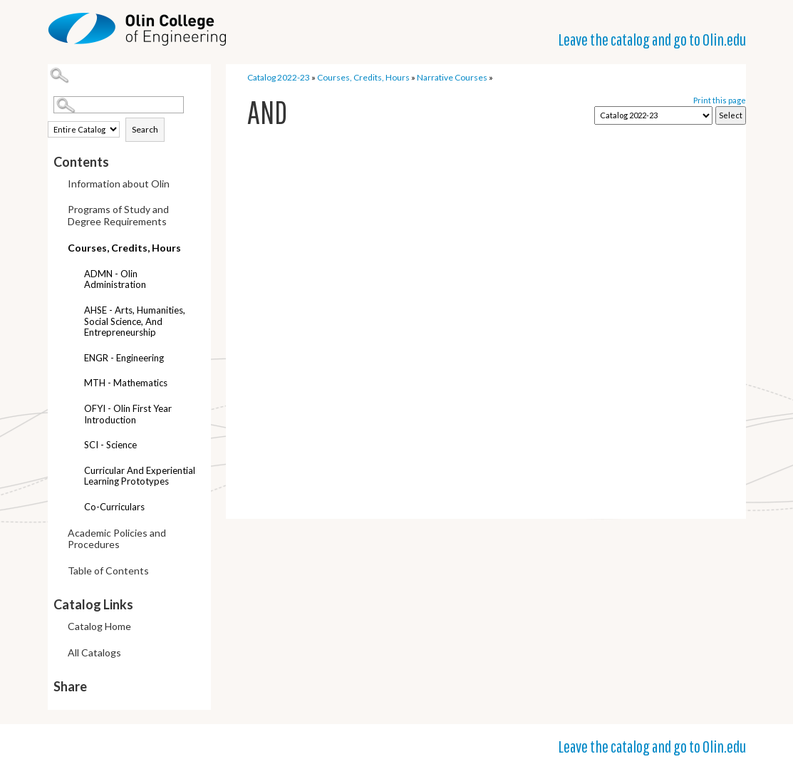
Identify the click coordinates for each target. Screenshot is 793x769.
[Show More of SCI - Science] (73, 446)
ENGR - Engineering (124, 357)
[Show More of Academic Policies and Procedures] (57, 534)
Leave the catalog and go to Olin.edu (652, 39)
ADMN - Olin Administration (115, 279)
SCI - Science (110, 444)
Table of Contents (108, 570)
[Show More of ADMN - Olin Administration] (73, 275)
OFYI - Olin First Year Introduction (128, 414)
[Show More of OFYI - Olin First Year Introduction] (73, 410)
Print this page (719, 100)
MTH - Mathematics (125, 382)
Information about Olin (119, 183)
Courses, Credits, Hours (124, 248)
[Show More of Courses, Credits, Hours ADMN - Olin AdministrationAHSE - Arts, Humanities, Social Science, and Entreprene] (57, 245)
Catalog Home (99, 626)
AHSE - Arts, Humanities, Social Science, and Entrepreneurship (134, 321)
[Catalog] (653, 115)
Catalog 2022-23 (278, 77)
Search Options (132, 113)
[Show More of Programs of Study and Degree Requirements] (57, 210)
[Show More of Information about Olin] (57, 185)
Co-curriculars (114, 506)
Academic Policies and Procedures (117, 539)
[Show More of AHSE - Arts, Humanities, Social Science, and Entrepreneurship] (73, 312)
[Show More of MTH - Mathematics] (73, 384)
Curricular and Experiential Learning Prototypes (139, 476)
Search (145, 129)
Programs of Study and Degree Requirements (118, 215)
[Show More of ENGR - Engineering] (73, 359)
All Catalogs (94, 652)
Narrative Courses (452, 77)
